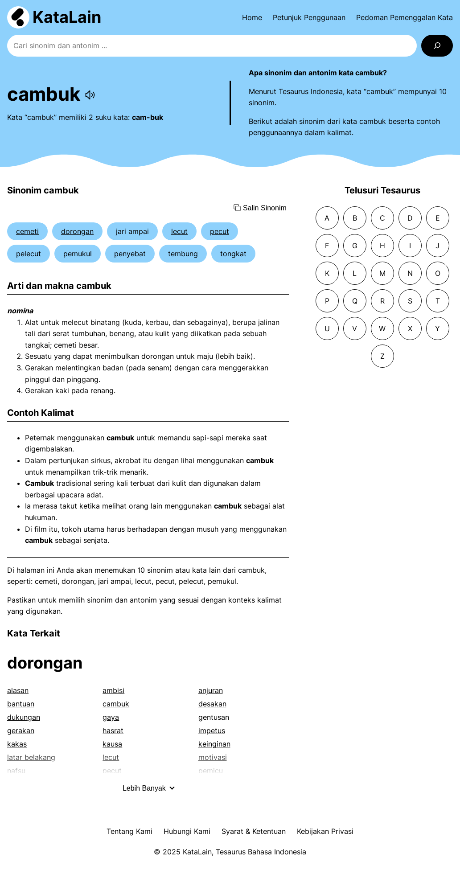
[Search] (437, 46)
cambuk (116, 703)
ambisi (113, 690)
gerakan (20, 730)
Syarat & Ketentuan (254, 831)
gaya (111, 717)
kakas (17, 743)
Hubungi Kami (187, 831)
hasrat (113, 730)
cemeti (27, 231)
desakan (212, 703)
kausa (112, 743)
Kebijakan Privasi (325, 831)
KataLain (67, 17)
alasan (18, 690)
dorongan (77, 231)
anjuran (210, 690)
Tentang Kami (129, 831)
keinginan (214, 743)
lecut (179, 231)
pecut (219, 231)
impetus (211, 730)
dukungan (23, 717)
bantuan (20, 703)
